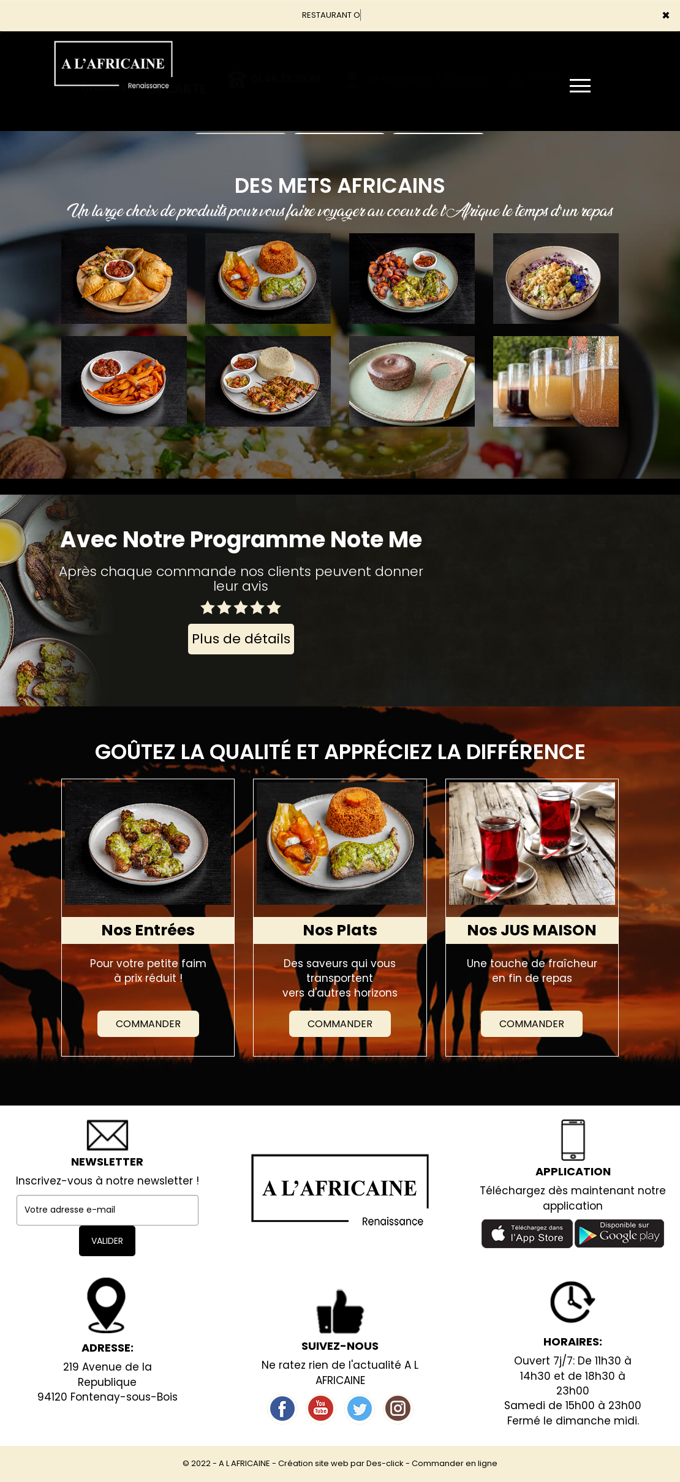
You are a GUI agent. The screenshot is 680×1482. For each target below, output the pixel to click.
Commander (148, 1024)
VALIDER (107, 1241)
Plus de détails (241, 638)
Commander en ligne (454, 1463)
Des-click (385, 1463)
